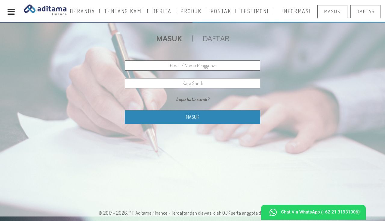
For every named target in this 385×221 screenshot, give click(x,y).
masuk (332, 11)
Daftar (216, 38)
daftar (365, 11)
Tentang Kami (123, 11)
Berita (161, 11)
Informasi (296, 11)
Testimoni (254, 11)
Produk (191, 11)
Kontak (221, 11)
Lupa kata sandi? (192, 99)
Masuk (192, 117)
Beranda (82, 11)
